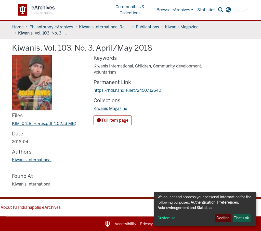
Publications (147, 27)
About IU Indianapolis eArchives (31, 207)
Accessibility (125, 224)
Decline (223, 218)
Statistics (206, 9)
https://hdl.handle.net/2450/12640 (127, 90)
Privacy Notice (152, 224)
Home (18, 27)
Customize (166, 218)
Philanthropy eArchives (51, 27)
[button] (228, 10)
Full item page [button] (112, 120)
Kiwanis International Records (104, 27)
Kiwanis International (31, 159)
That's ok (241, 218)
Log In (239, 9)
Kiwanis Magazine (182, 27)
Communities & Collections (130, 9)
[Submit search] (220, 10)
